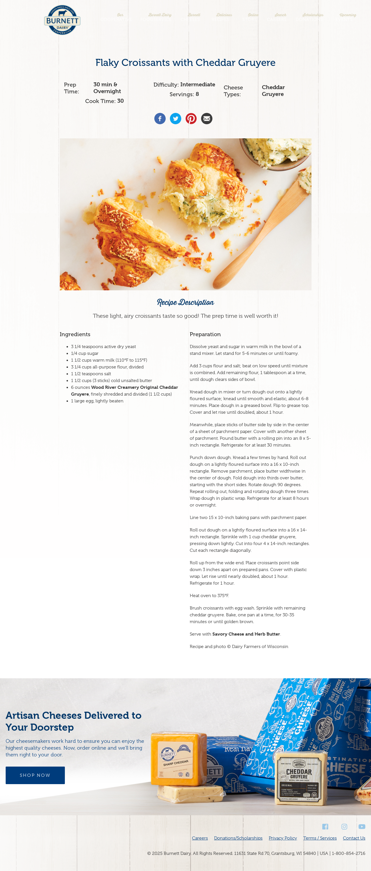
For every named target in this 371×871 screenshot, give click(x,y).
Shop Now (35, 775)
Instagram (343, 827)
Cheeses (190, 17)
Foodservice (156, 17)
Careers (277, 17)
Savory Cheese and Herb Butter (246, 634)
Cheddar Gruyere (273, 90)
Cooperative (116, 17)
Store (249, 17)
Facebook (325, 827)
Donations (309, 17)
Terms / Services (320, 838)
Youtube (362, 827)
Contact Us (354, 838)
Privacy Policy (283, 838)
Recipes (220, 17)
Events (344, 17)
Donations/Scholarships (238, 838)
